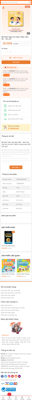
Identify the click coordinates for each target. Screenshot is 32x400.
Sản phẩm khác (8, 227)
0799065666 (13, 128)
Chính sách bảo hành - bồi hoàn (11, 293)
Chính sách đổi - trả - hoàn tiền (10, 290)
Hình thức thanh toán (7, 298)
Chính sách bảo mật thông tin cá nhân (13, 308)
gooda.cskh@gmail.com (13, 358)
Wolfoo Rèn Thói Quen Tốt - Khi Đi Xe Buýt (8, 274)
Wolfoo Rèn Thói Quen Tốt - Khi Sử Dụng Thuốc (23, 274)
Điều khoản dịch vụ (7, 305)
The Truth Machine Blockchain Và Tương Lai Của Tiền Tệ (8, 246)
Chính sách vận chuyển (8, 295)
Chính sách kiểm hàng (8, 312)
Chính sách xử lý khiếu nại (9, 315)
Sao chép (6, 75)
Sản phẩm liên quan (11, 255)
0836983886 (10, 360)
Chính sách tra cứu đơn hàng (10, 310)
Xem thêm (16, 167)
